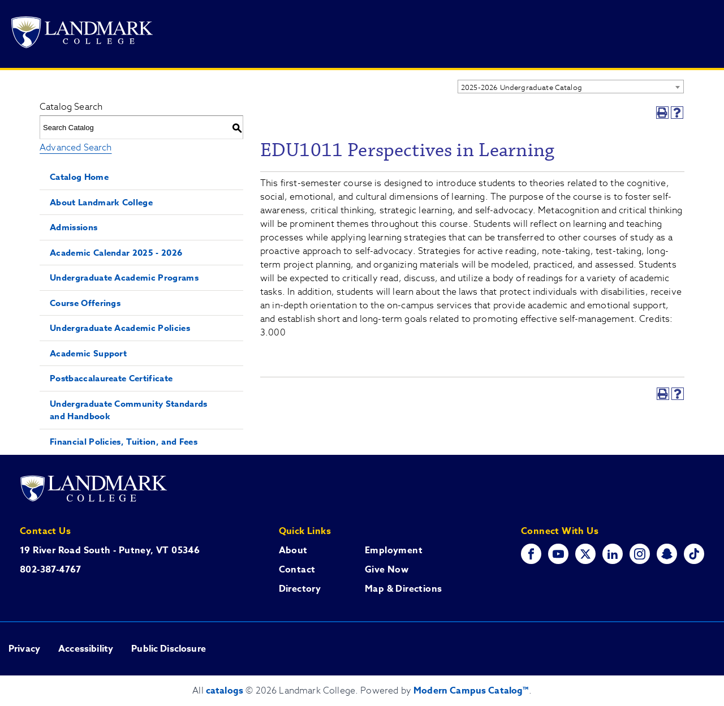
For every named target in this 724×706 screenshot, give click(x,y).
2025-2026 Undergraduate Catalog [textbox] (521, 87)
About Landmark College (101, 202)
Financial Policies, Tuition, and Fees (123, 441)
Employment (394, 550)
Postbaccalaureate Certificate (111, 378)
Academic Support (88, 353)
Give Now (386, 569)
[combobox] (571, 86)
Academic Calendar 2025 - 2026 (116, 253)
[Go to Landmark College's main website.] (82, 34)
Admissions (73, 227)
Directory (300, 589)
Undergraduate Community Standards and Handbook (129, 410)
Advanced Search (75, 147)
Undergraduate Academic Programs (124, 277)
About (293, 550)
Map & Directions (403, 589)
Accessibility (85, 649)
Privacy (24, 649)
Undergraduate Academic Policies (120, 328)
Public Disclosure (168, 649)
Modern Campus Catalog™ (471, 691)
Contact (297, 569)
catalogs (224, 691)
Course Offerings (85, 303)
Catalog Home (79, 177)
